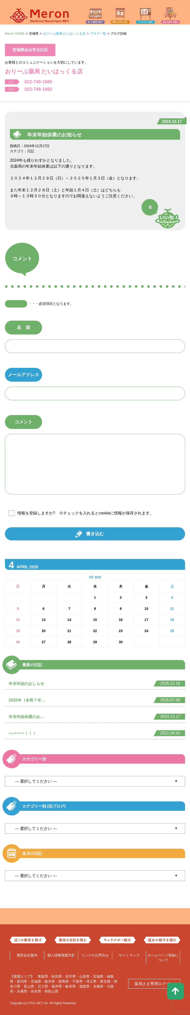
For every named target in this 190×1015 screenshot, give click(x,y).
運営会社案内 (27, 955)
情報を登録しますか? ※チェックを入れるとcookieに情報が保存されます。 (85, 513)
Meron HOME (14, 33)
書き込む (95, 533)
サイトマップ (129, 955)
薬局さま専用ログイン (154, 984)
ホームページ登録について (163, 957)
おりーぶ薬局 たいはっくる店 (64, 33)
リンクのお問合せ (95, 955)
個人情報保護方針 (61, 955)
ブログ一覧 (98, 33)
